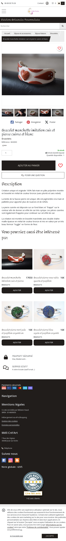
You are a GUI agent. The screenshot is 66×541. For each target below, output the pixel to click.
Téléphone (7, 448)
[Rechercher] (62, 26)
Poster (50, 122)
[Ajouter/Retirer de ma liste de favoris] (60, 165)
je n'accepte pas (16, 536)
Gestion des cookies (10, 421)
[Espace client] (47, 3)
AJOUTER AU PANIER (28, 165)
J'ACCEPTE (50, 536)
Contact (40, 3)
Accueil (7, 33)
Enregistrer (34, 122)
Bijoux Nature (40, 33)
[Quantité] (7, 153)
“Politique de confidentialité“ (37, 527)
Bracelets (54, 33)
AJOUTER (17, 290)
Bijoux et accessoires (22, 33)
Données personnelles (10, 425)
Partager (17, 122)
